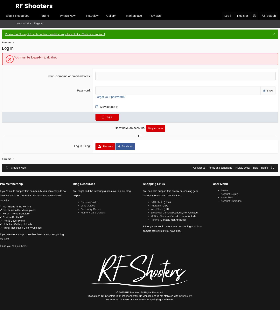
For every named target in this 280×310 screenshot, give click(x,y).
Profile (216, 190)
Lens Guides (96, 205)
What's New (81, 15)
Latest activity (23, 23)
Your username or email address (73, 76)
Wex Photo (157, 208)
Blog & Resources (31, 15)
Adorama (156, 205)
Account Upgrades (223, 200)
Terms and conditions (207, 167)
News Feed (219, 197)
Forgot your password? (115, 96)
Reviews (168, 15)
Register (38, 23)
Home (251, 167)
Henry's (155, 219)
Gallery (124, 15)
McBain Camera (160, 215)
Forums (58, 15)
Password (88, 90)
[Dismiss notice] (260, 34)
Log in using (86, 145)
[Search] (255, 16)
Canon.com (185, 295)
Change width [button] (32, 167)
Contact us (186, 167)
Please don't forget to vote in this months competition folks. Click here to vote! (68, 34)
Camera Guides (98, 201)
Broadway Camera (161, 212)
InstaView (106, 15)
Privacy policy (229, 167)
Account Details (221, 193)
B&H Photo (157, 201)
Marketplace (148, 15)
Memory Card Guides (101, 212)
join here (38, 245)
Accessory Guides (99, 208)
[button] (46, 16)
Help (242, 167)
